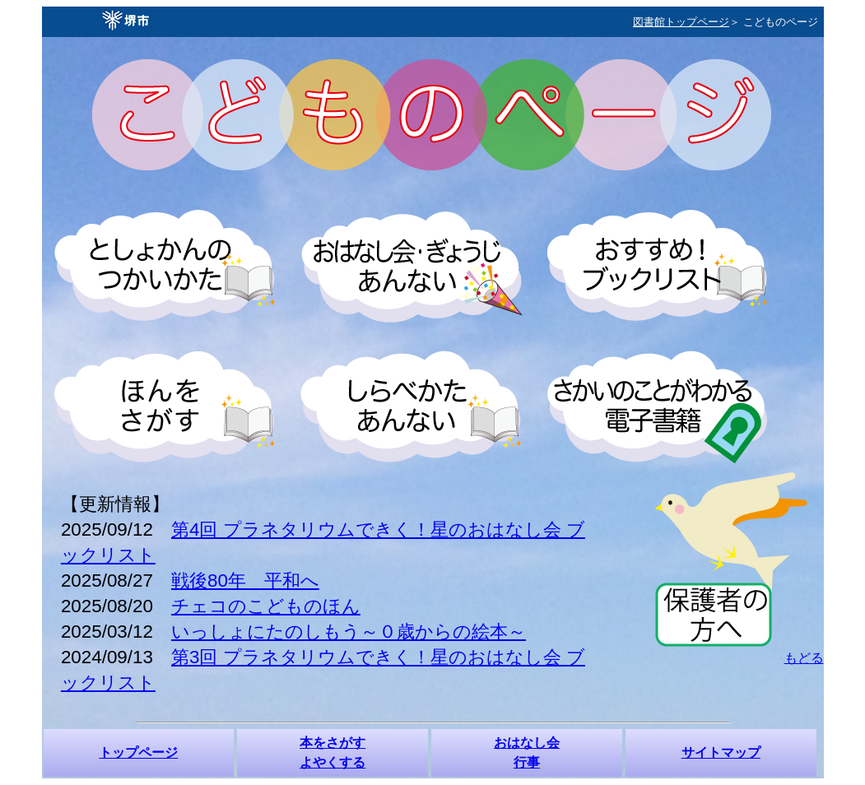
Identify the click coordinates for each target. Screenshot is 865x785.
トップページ (138, 752)
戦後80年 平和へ (245, 580)
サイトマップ (720, 752)
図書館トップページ (681, 22)
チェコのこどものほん (265, 606)
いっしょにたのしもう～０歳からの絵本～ (348, 631)
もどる (804, 658)
